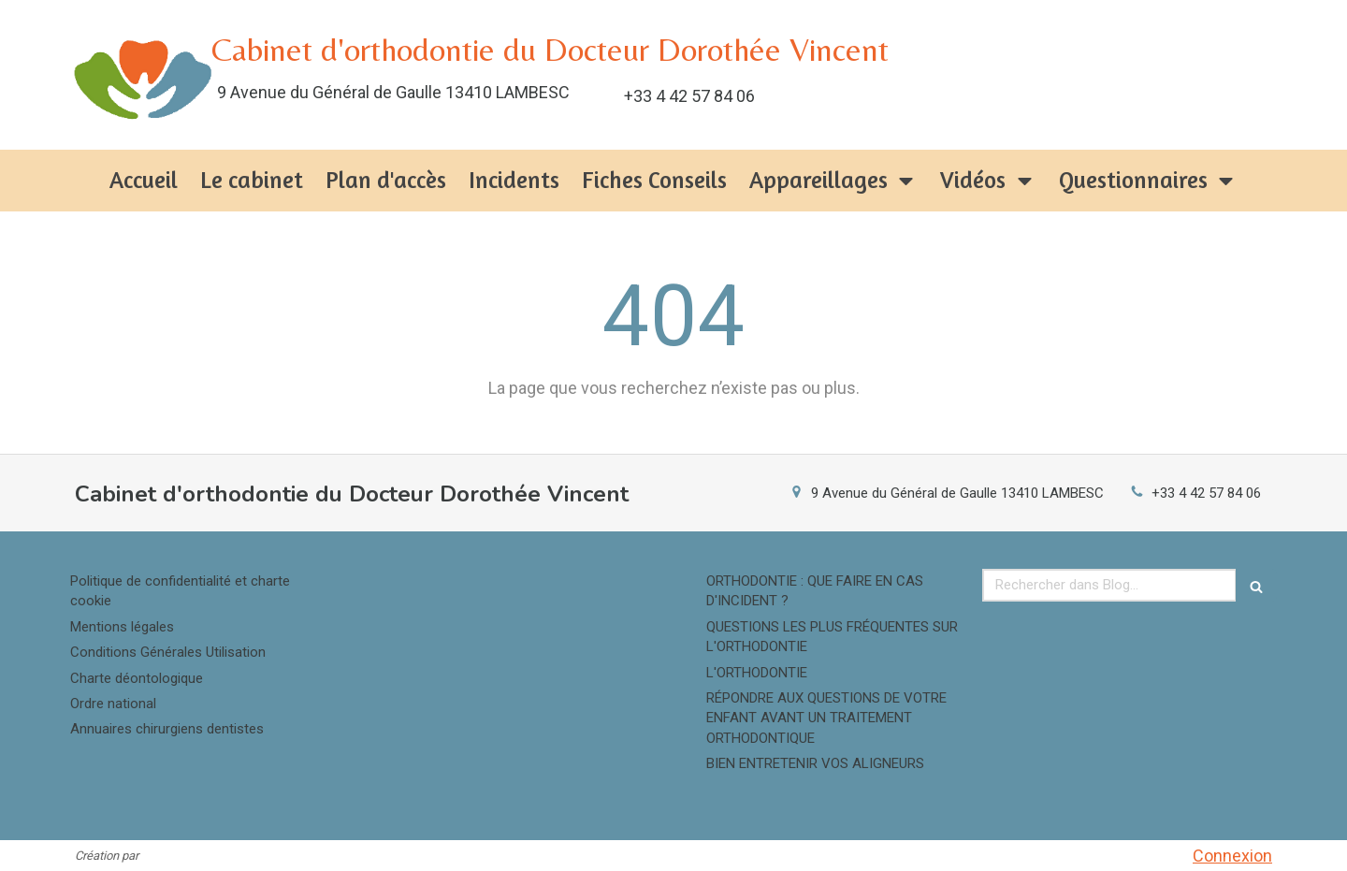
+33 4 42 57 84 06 (1206, 493)
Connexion (1232, 855)
